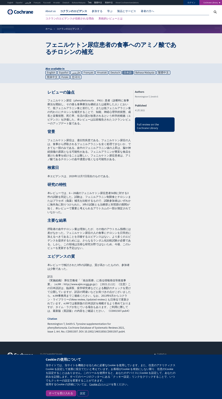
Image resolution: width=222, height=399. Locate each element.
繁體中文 (98, 2)
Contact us (161, 354)
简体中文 (109, 2)
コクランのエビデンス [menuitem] (73, 11)
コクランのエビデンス (68, 28)
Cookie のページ (99, 384)
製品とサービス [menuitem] (126, 11)
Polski (64, 77)
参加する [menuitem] (97, 11)
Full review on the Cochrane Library (148, 126)
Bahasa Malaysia (78, 2)
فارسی (28, 2)
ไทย (89, 2)
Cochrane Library (210, 2)
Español (19, 2)
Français (37, 2)
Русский (47, 2)
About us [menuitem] (50, 11)
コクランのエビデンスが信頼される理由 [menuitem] (69, 18)
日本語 (128, 72)
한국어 (76, 77)
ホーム (48, 28)
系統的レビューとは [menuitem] (110, 18)
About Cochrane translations (127, 2)
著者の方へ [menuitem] (147, 11)
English (10, 2)
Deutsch (66, 2)
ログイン (191, 2)
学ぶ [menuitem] (110, 11)
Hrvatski (56, 2)
